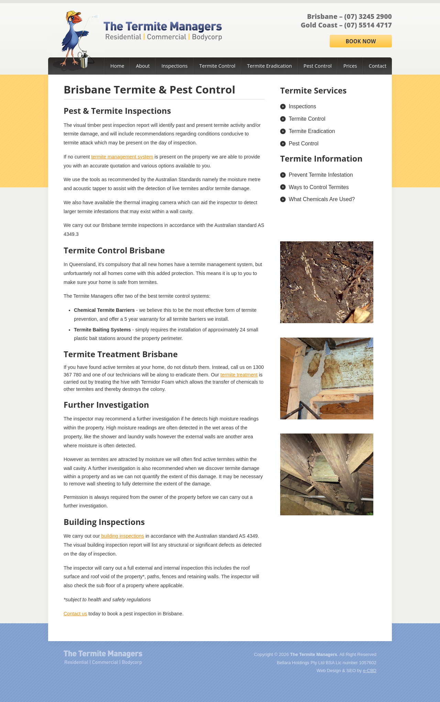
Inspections (175, 66)
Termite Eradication (269, 66)
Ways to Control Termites (319, 187)
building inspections (122, 536)
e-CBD (369, 670)
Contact (377, 66)
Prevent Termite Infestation (321, 175)
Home (117, 66)
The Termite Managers (103, 657)
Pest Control (318, 66)
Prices (350, 66)
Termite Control (217, 66)
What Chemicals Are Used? (322, 199)
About (143, 66)
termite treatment (238, 374)
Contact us (75, 613)
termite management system (122, 157)
